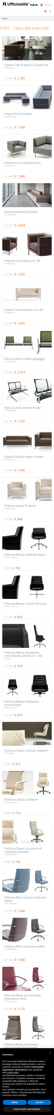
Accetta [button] (39, 1102)
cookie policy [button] (12, 1072)
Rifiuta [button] (15, 1102)
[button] (50, 1052)
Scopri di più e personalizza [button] (27, 1109)
